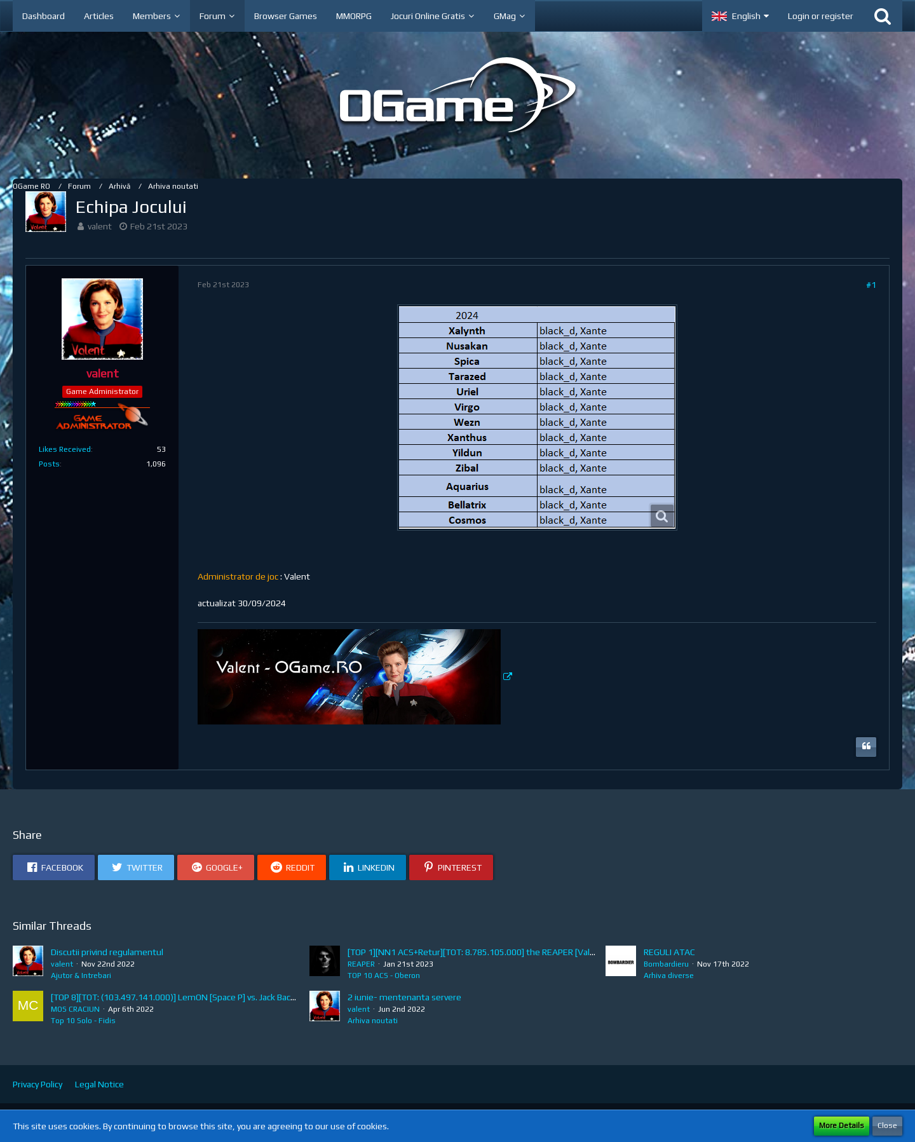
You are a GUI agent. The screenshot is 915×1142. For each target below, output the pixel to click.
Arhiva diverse (669, 975)
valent (100, 226)
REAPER (361, 964)
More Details (841, 1125)
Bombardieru (666, 964)
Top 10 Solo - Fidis (83, 1020)
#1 (871, 285)
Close (887, 1125)
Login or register (820, 16)
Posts (49, 463)
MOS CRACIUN (75, 1009)
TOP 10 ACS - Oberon (384, 975)
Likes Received (65, 449)
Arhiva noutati (373, 1020)
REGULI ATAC (669, 952)
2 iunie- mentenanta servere (404, 997)
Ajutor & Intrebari (81, 975)
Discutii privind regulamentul (107, 952)
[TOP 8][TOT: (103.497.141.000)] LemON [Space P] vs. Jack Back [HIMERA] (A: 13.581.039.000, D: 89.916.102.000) (269, 997)
